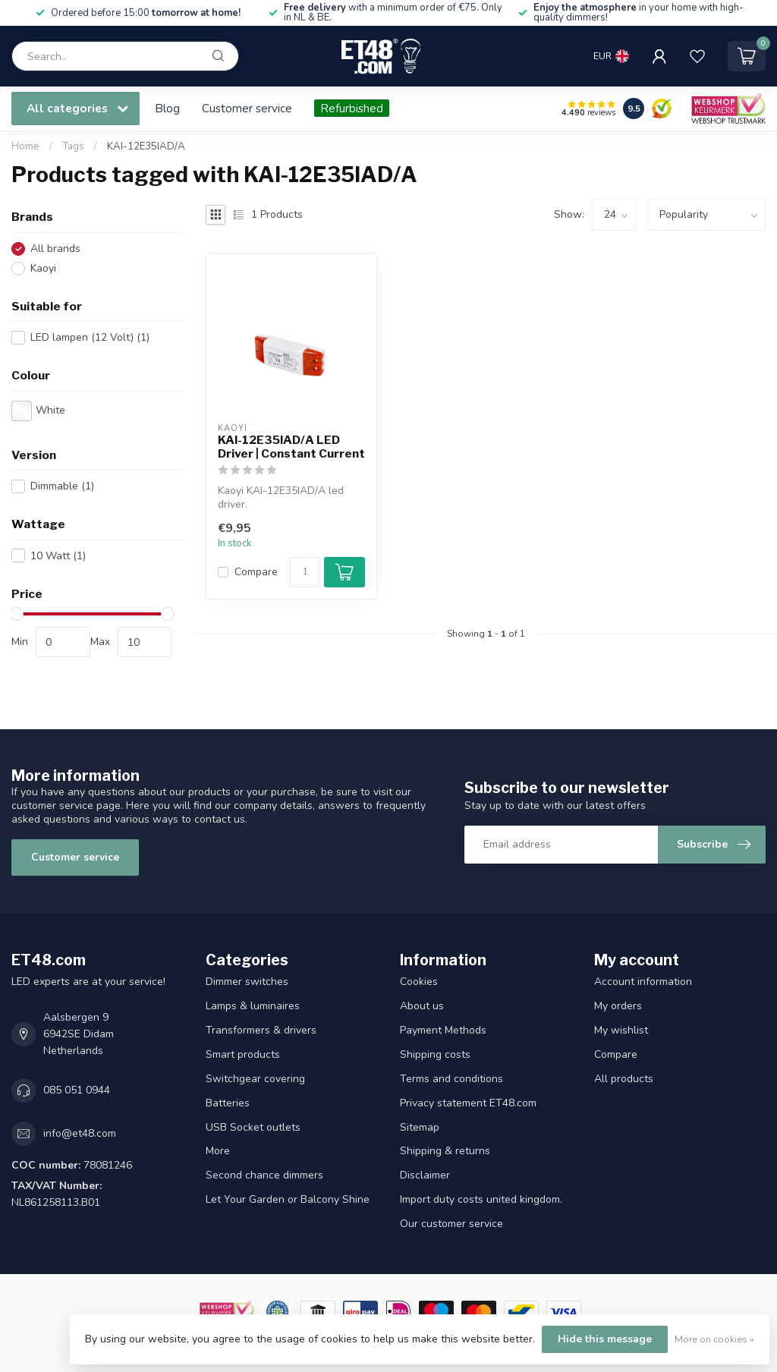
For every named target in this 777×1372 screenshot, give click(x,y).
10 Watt (58, 556)
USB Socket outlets (253, 1127)
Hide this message (605, 1339)
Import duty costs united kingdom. (481, 1199)
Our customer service (451, 1223)
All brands (55, 248)
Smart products (243, 1054)
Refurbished (351, 108)
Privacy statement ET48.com (468, 1103)
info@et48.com (79, 1133)
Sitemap (419, 1127)
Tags (73, 146)
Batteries (228, 1103)
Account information (643, 981)
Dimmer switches (247, 981)
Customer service (247, 108)
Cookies (419, 981)
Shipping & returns (445, 1151)
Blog (167, 108)
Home (25, 146)
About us (422, 1006)
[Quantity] (305, 572)
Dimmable (62, 486)
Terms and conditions (451, 1078)
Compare (256, 571)
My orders (618, 1006)
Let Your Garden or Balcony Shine (288, 1199)
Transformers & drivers (261, 1030)
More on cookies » (714, 1339)
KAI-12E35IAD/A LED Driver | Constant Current (291, 447)
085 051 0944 (76, 1090)
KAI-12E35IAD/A (146, 146)
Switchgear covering (255, 1078)
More (218, 1151)
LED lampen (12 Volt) (89, 337)
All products (623, 1078)
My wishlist (621, 1030)
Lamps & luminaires (253, 1006)
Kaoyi (43, 268)
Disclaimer (425, 1175)
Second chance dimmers (264, 1175)
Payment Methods (443, 1030)
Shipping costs (435, 1054)
